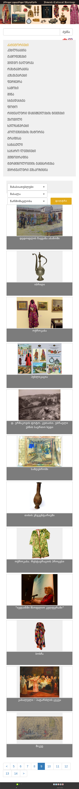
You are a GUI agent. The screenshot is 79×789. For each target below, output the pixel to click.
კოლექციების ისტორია (25, 132)
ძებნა (66, 32)
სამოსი (13, 88)
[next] (23, 773)
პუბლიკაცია (16, 50)
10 (49, 766)
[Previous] (6, 766)
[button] (27, 187)
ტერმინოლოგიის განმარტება (30, 164)
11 (57, 766)
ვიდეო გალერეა (20, 63)
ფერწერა (14, 82)
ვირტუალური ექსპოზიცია (27, 170)
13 (7, 773)
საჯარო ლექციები (21, 151)
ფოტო (12, 107)
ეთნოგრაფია (17, 157)
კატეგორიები (18, 45)
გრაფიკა (14, 138)
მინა (10, 94)
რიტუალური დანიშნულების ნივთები (35, 113)
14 (16, 773)
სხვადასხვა (16, 101)
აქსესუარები (17, 75)
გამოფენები (16, 57)
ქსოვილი (14, 119)
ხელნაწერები (18, 126)
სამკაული (15, 145)
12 (66, 766)
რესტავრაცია (18, 69)
